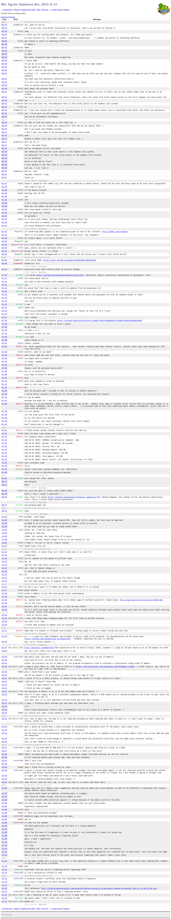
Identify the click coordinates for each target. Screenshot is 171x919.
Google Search (57, 10)
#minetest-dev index (28, 10)
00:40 (4, 89)
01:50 (4, 206)
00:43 (4, 110)
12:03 (4, 520)
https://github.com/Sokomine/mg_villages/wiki (48, 639)
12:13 (4, 558)
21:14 (4, 873)
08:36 (4, 491)
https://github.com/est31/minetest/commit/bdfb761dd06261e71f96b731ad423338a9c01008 (99, 321)
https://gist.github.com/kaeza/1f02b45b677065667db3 (69, 260)
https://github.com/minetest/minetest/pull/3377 (60, 275)
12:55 (4, 628)
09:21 (4, 508)
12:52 (4, 607)
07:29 (4, 355)
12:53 (4, 622)
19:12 (4, 691)
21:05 (4, 785)
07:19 (4, 330)
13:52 (4, 636)
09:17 (4, 505)
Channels (16, 10)
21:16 (4, 895)
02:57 (4, 251)
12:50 (4, 603)
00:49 (4, 148)
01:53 (4, 226)
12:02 (4, 517)
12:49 (4, 600)
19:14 (4, 695)
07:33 (4, 391)
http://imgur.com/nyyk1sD (114, 232)
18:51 (4, 663)
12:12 (4, 552)
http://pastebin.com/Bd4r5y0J (39, 648)
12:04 (4, 527)
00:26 (4, 35)
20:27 (4, 748)
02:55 (4, 245)
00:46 (4, 126)
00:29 (4, 48)
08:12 (4, 482)
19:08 (4, 667)
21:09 (4, 826)
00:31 (4, 74)
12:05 (4, 536)
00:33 (4, 82)
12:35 (4, 594)
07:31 (4, 378)
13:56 (4, 642)
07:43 (4, 466)
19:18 (4, 716)
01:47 (4, 184)
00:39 (4, 85)
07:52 (4, 475)
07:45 (4, 469)
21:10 (4, 842)
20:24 (4, 733)
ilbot (10, 915)
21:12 (4, 855)
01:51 (4, 213)
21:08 (4, 800)
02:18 (4, 238)
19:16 (4, 713)
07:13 (4, 311)
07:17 (4, 317)
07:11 (4, 278)
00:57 (4, 171)
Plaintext (66, 10)
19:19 (4, 719)
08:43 (4, 497)
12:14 (4, 565)
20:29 (4, 767)
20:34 (4, 779)
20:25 (4, 739)
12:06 (4, 540)
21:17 (4, 901)
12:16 (4, 587)
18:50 (4, 657)
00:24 (4, 22)
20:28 (4, 754)
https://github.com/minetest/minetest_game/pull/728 (74, 497)
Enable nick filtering (8, 17)
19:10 (4, 675)
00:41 (4, 92)
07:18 (4, 321)
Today (38, 10)
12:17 (4, 590)
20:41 (4, 782)
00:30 (4, 61)
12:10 (4, 549)
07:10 (4, 275)
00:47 (4, 132)
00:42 (4, 107)
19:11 (4, 678)
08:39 (4, 494)
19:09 (4, 672)
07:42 (4, 437)
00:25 (4, 28)
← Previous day (6, 10)
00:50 (4, 165)
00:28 (4, 41)
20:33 (4, 770)
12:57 (4, 631)
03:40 (4, 260)
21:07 (4, 793)
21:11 (4, 852)
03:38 (4, 257)
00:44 (4, 113)
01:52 (4, 219)
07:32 (4, 388)
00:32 (4, 79)
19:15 (4, 710)
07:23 (4, 343)
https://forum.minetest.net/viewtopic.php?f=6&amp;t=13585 (105, 667)
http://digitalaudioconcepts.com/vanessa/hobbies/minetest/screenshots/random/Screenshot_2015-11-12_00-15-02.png (98, 889)
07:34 (4, 394)
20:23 (4, 727)
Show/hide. (43, 181)
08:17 (4, 485)
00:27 (4, 38)
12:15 (4, 578)
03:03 (4, 254)
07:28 (4, 347)
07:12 (4, 295)
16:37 (4, 648)
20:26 (4, 745)
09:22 (4, 511)
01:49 (4, 200)
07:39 (4, 404)
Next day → (46, 10)
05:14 (4, 269)
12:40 (4, 597)
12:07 (4, 543)
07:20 (4, 337)
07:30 (4, 368)
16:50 (4, 651)
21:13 (4, 861)
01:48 (4, 187)
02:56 (4, 248)
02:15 (4, 232)
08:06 (4, 478)
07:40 (4, 411)
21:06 (4, 788)
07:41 (4, 424)
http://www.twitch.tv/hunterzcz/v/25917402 (141, 600)
